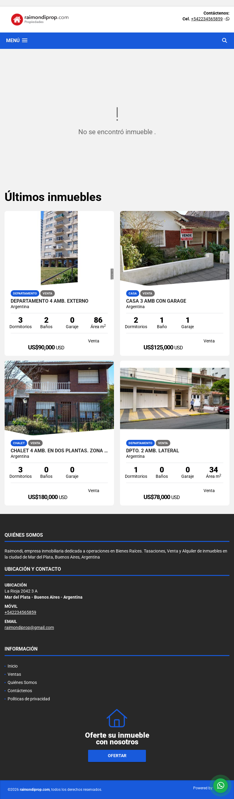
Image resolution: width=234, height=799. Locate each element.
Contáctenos (20, 690)
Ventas (14, 674)
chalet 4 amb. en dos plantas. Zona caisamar (59, 450)
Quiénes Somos (22, 682)
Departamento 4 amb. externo (49, 301)
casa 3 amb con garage (156, 301)
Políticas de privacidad (29, 698)
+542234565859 (207, 18)
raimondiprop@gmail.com (29, 627)
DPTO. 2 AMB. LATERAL (152, 450)
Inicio (13, 666)
